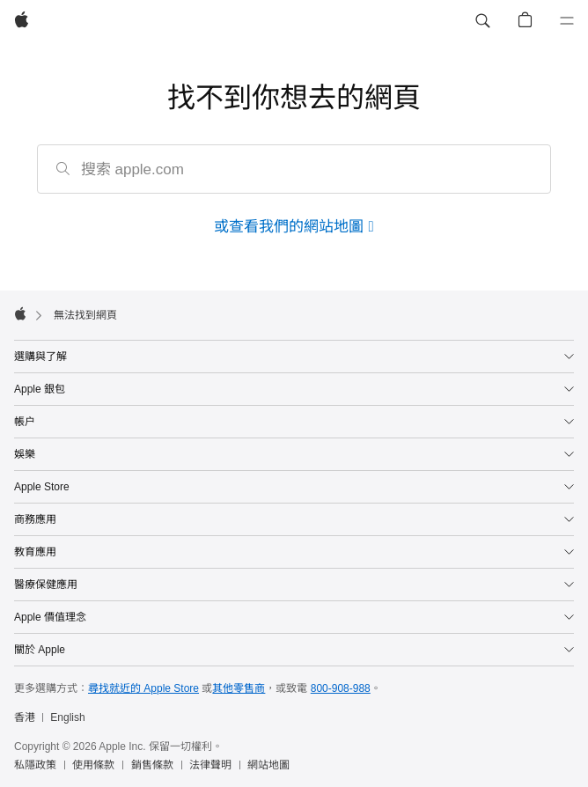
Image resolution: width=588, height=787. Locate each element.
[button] (482, 21)
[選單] (567, 21)
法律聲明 (210, 765)
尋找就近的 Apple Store (143, 688)
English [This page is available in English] (67, 717)
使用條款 (93, 765)
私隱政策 (35, 765)
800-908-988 (341, 688)
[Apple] (21, 21)
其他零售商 (238, 688)
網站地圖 (268, 765)
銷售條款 (152, 765)
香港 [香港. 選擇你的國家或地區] (24, 717)
